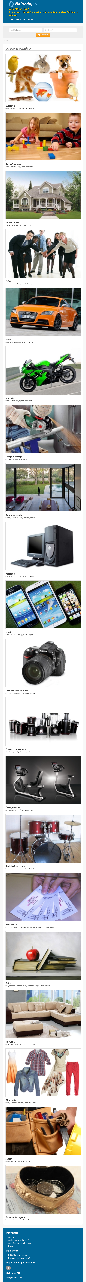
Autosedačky (10, 167)
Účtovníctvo (27, 1161)
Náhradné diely (19, 342)
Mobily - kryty (28, 635)
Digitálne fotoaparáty (12, 693)
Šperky (32, 1103)
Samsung (19, 635)
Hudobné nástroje (15, 866)
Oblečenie (10, 1100)
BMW (11, 342)
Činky (22, 810)
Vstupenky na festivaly (29, 927)
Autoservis (9, 1161)
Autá (8, 339)
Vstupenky (11, 924)
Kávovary (31, 752)
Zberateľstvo (27, 1220)
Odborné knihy (21, 986)
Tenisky (27, 1103)
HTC (13, 635)
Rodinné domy (21, 225)
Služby (8, 1158)
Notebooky (13, 576)
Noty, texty (33, 869)
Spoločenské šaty (17, 1103)
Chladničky (9, 752)
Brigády (29, 284)
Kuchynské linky (16, 1044)
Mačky (12, 108)
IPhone (8, 635)
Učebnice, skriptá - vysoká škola (38, 986)
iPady (25, 576)
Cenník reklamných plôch (19, 1243)
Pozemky (30, 225)
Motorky (9, 398)
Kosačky (15, 518)
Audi (7, 342)
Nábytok (10, 1041)
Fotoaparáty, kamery (16, 690)
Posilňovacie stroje (12, 810)
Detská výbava (13, 164)
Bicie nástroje (10, 869)
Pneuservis (18, 1161)
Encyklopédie (10, 986)
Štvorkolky (14, 401)
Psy (17, 108)
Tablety (19, 576)
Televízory (23, 752)
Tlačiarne (31, 576)
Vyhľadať (43, 35)
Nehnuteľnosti (13, 222)
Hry (6, 576)
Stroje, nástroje (13, 456)
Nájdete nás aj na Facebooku (22, 1262)
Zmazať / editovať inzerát (19, 1258)
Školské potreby (27, 167)
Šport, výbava (12, 807)
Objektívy (33, 693)
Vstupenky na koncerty (46, 927)
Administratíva (10, 284)
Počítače (10, 573)
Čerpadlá (8, 459)
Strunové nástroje (22, 869)
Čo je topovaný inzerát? (18, 1240)
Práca (8, 281)
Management (21, 284)
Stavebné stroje (24, 459)
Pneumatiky (30, 342)
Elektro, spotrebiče (15, 749)
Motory (15, 459)
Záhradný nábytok (29, 518)
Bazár (5, 41)
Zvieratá (10, 105)
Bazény (8, 518)
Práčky (16, 752)
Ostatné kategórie (15, 1217)
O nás (11, 1237)
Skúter (7, 401)
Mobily (9, 632)
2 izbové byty (10, 225)
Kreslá (7, 1044)
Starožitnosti (17, 1220)
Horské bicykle (29, 810)
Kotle (20, 518)
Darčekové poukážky (12, 927)
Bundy (7, 1103)
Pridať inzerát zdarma (22, 19)
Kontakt (11, 1246)
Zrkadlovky (25, 693)
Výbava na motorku (26, 401)
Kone (7, 108)
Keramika (8, 1220)
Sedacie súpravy (29, 1044)
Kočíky (17, 167)
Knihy (8, 983)
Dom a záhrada (13, 515)
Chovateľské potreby (26, 108)
